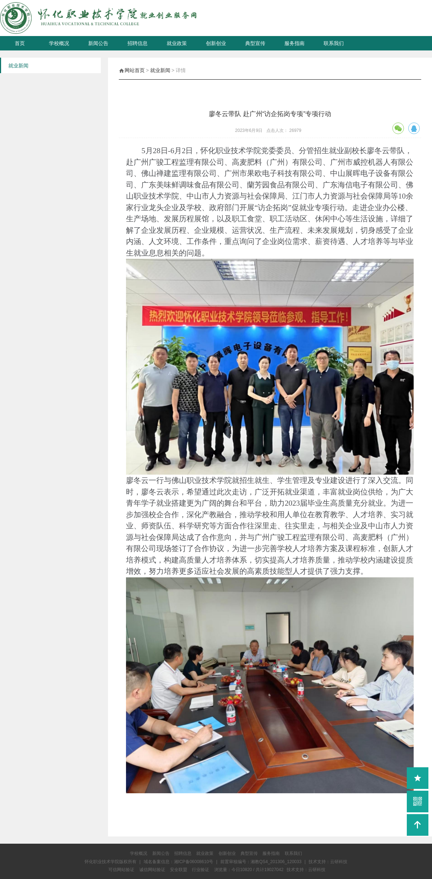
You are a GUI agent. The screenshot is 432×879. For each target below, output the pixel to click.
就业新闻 (160, 70)
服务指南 (294, 43)
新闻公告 (98, 43)
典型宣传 (255, 43)
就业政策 (177, 43)
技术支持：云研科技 (306, 869)
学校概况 (59, 43)
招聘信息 (137, 43)
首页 (20, 43)
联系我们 (334, 43)
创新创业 (216, 43)
